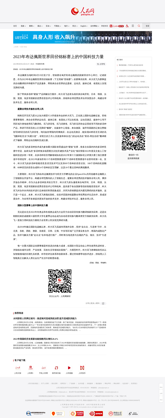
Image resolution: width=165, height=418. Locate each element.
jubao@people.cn (103, 388)
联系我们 (134, 383)
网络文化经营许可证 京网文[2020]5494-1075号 (66, 400)
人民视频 (69, 369)
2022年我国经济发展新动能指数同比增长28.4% (35, 339)
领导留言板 (56, 369)
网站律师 (117, 383)
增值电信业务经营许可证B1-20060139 (79, 396)
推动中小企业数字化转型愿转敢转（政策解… (134, 98)
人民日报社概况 (33, 383)
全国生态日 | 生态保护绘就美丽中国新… (132, 76)
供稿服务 (90, 383)
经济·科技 (23, 47)
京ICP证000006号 (113, 400)
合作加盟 (81, 383)
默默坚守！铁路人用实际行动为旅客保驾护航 (134, 87)
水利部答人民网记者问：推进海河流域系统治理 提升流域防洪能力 (45, 318)
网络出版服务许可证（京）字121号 (95, 400)
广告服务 (72, 383)
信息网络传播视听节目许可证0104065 (37, 400)
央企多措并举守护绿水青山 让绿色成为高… (133, 104)
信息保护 (125, 383)
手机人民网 (43, 369)
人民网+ (30, 369)
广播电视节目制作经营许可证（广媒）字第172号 (110, 396)
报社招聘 (54, 383)
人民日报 (17, 369)
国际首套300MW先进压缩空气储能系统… (133, 115)
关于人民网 (45, 383)
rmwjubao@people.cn (111, 392)
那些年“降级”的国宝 (125, 109)
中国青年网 (40, 64)
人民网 (16, 47)
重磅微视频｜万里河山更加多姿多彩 (131, 65)
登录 (147, 26)
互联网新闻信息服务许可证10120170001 (52, 396)
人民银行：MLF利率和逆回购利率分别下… (133, 93)
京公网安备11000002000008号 (130, 400)
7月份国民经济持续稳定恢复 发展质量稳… (133, 70)
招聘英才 (63, 383)
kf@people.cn (63, 392)
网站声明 (108, 383)
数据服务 (99, 383)
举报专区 (104, 26)
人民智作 (82, 369)
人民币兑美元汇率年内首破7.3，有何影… (133, 82)
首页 (15, 26)
